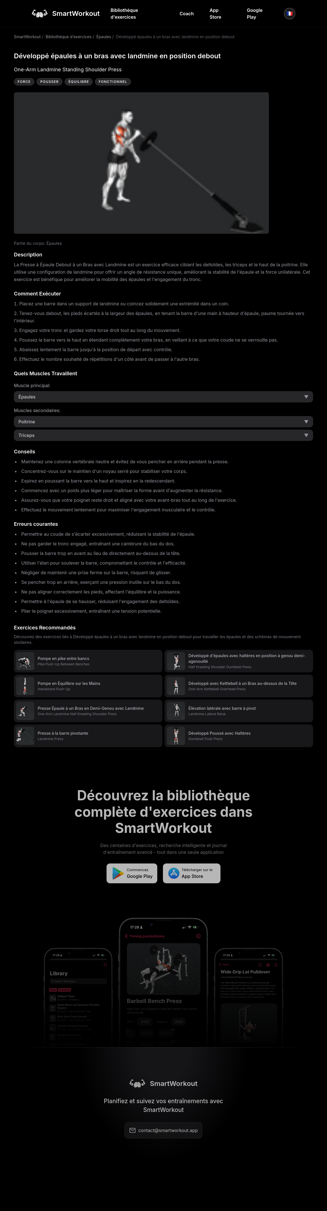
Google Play (254, 13)
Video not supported (141, 163)
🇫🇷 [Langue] (289, 13)
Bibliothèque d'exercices (124, 13)
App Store (215, 13)
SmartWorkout (27, 36)
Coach (187, 13)
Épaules (103, 36)
